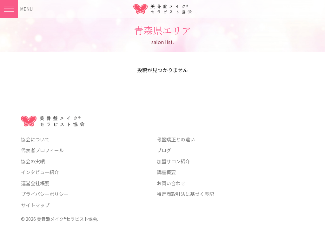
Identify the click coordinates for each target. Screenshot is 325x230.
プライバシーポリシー (45, 194)
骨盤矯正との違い (176, 139)
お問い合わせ (171, 183)
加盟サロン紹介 (173, 161)
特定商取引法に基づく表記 (185, 194)
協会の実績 (33, 161)
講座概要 (166, 172)
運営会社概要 (35, 183)
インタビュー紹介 (40, 172)
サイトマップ (35, 205)
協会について (35, 139)
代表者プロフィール (42, 150)
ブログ (164, 150)
